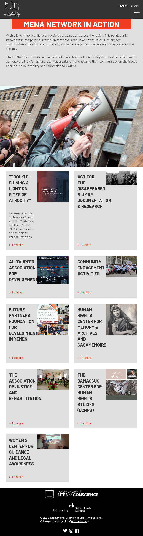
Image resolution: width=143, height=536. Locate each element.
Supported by (71, 507)
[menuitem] (65, 531)
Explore (17, 245)
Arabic (135, 5)
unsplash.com (80, 521)
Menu (137, 12)
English (123, 5)
